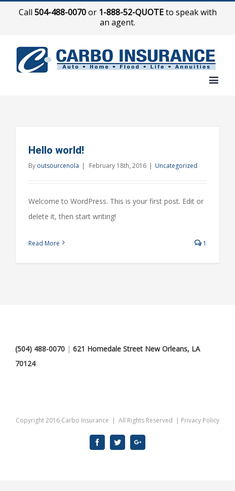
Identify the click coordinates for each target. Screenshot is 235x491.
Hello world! (56, 150)
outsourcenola (58, 165)
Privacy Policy (200, 420)
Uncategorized (176, 165)
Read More (44, 243)
